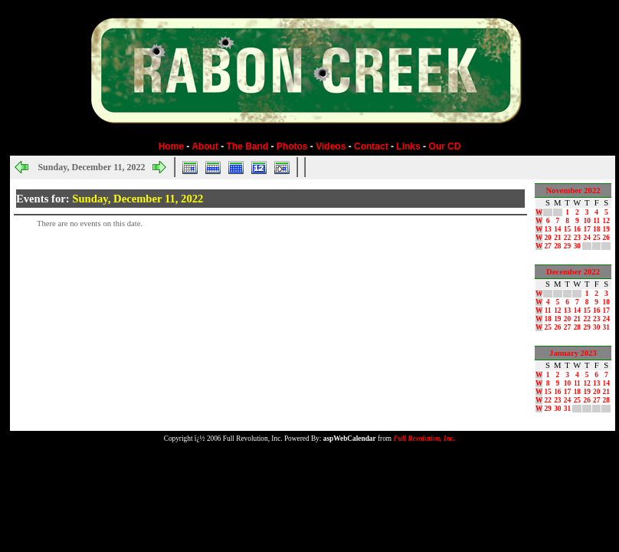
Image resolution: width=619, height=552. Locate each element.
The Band (248, 146)
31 (606, 327)
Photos (292, 146)
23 (577, 238)
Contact (371, 146)
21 (557, 238)
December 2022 (573, 272)
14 (557, 229)
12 (606, 221)
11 (596, 221)
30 (577, 246)
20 (547, 238)
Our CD (444, 146)
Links (408, 146)
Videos (331, 146)
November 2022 (572, 190)
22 (567, 238)
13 (547, 229)
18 (596, 229)
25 (596, 238)
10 (587, 221)
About (205, 146)
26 (606, 238)
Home (171, 146)
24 (587, 238)
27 (547, 246)
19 (606, 229)
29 (567, 246)
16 (577, 229)
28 (557, 246)
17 (587, 229)
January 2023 (573, 353)
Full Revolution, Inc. (424, 438)
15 (567, 229)
